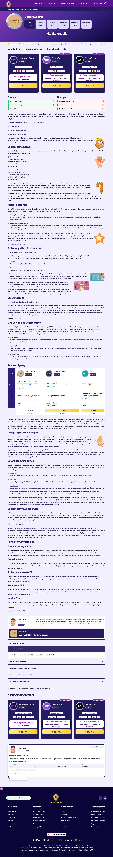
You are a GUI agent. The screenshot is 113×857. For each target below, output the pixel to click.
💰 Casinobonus (12, 44)
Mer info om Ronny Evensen (16, 774)
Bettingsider (98, 3)
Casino (26, 3)
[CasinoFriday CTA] (80, 60)
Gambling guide (83, 3)
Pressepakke (95, 827)
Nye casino (11, 814)
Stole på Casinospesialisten (68, 817)
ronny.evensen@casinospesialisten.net (18, 755)
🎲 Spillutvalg (35, 44)
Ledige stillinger (65, 821)
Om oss (63, 811)
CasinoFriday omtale (89, 67)
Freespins (10, 821)
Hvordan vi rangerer (97, 814)
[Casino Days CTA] (46, 60)
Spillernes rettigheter (39, 821)
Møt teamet (64, 814)
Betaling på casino (67, 3)
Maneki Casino (14, 486)
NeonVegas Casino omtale (23, 67)
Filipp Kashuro (22, 779)
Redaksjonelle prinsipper (98, 811)
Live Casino (11, 827)
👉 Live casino (45, 44)
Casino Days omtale (56, 67)
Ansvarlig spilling (37, 827)
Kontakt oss (64, 824)
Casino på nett (12, 811)
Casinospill (51, 3)
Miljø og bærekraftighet (98, 821)
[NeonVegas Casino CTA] (13, 60)
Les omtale (29, 413)
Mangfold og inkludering (98, 817)
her (52, 689)
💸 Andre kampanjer (24, 44)
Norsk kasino (17, 319)
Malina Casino (26, 611)
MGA (34, 824)
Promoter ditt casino (38, 817)
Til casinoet (62, 410)
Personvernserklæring (39, 811)
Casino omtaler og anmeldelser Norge (21, 9)
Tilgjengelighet (95, 824)
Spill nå (23, 85)
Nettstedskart (64, 827)
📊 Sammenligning (57, 44)
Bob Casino (13, 480)
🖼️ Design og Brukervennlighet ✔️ (73, 44)
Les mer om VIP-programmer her (17, 244)
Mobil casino (11, 817)
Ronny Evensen (22, 748)
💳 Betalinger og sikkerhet (91, 44)
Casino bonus (38, 3)
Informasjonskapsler (38, 814)
